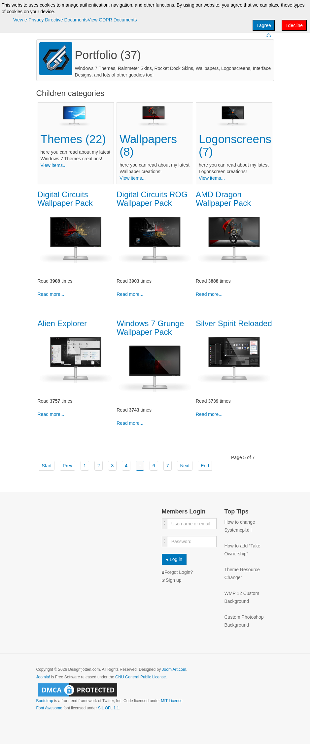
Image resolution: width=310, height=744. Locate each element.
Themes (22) (73, 139)
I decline (294, 25)
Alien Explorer (62, 323)
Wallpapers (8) (148, 145)
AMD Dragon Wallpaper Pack (223, 198)
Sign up (172, 580)
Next (184, 465)
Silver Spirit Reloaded (234, 323)
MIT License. (172, 700)
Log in (174, 559)
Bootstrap (44, 700)
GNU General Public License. (141, 677)
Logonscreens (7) (235, 145)
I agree (264, 25)
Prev (67, 465)
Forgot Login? (177, 572)
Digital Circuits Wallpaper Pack (65, 198)
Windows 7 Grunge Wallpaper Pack (150, 327)
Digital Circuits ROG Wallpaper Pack (152, 198)
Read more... (51, 294)
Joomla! (43, 677)
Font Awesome (49, 708)
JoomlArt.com (174, 669)
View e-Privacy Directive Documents (50, 19)
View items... (54, 165)
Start (47, 465)
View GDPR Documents (112, 19)
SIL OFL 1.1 (108, 708)
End (205, 465)
